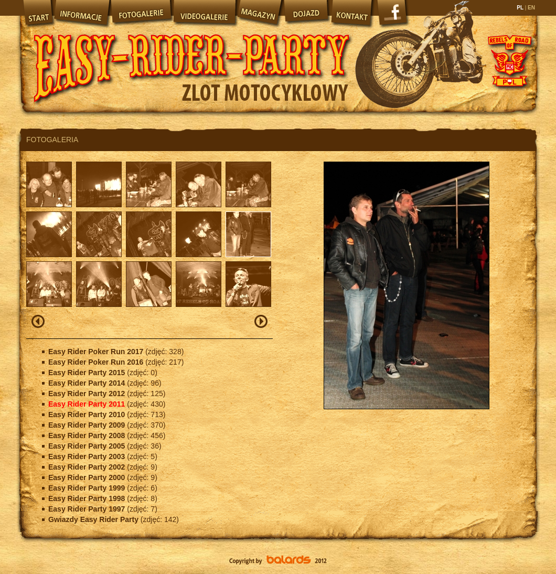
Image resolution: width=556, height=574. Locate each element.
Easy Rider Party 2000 (87, 477)
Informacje (81, 13)
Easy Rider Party (191, 58)
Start (37, 13)
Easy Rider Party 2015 (87, 372)
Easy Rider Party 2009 (87, 425)
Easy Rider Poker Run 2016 (96, 362)
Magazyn (259, 13)
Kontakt (352, 13)
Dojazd (306, 13)
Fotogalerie (141, 13)
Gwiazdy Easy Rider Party (94, 519)
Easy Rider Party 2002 (87, 467)
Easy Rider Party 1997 (87, 509)
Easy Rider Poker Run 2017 (96, 351)
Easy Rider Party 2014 (87, 383)
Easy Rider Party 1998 (87, 498)
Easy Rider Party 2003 (87, 456)
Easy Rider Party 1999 (87, 488)
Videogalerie (204, 13)
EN (530, 7)
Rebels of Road (508, 60)
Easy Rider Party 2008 (87, 435)
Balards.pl (278, 560)
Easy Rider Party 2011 (87, 404)
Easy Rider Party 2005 (87, 446)
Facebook (393, 15)
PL (521, 7)
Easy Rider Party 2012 (87, 393)
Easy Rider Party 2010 (87, 414)
